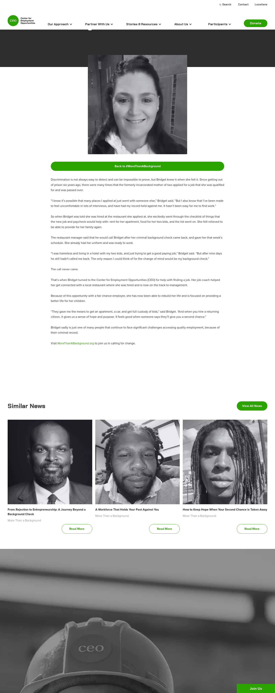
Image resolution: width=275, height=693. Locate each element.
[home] (21, 22)
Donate (255, 23)
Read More (76, 529)
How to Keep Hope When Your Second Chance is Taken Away (225, 509)
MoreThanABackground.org (75, 343)
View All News (252, 406)
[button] (60, 24)
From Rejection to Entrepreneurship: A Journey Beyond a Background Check (47, 511)
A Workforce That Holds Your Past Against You (127, 509)
